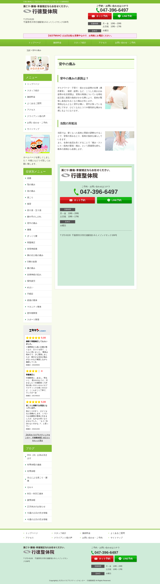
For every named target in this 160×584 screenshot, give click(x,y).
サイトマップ (33, 129)
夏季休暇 (31, 500)
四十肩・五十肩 (34, 210)
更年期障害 (32, 313)
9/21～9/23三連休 (35, 494)
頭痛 (29, 178)
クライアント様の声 (36, 116)
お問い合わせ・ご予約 (125, 43)
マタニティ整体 (34, 307)
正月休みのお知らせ (36, 506)
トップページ (35, 43)
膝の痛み (31, 268)
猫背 (29, 204)
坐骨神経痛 (32, 249)
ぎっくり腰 (32, 236)
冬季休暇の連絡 (34, 465)
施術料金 (57, 43)
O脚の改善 (32, 262)
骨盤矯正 (31, 242)
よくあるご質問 (34, 103)
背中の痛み (32, 223)
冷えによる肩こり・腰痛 (37, 479)
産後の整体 (32, 300)
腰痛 (29, 230)
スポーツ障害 (33, 319)
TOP (28, 50)
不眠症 (30, 294)
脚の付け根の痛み (35, 255)
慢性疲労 (31, 281)
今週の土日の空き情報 (37, 513)
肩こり (30, 197)
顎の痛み (31, 184)
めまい (30, 287)
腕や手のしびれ (34, 217)
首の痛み (31, 191)
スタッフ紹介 (80, 43)
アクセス (103, 43)
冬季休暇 (31, 471)
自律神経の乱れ (34, 275)
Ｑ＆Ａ (30, 487)
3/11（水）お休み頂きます (37, 456)
